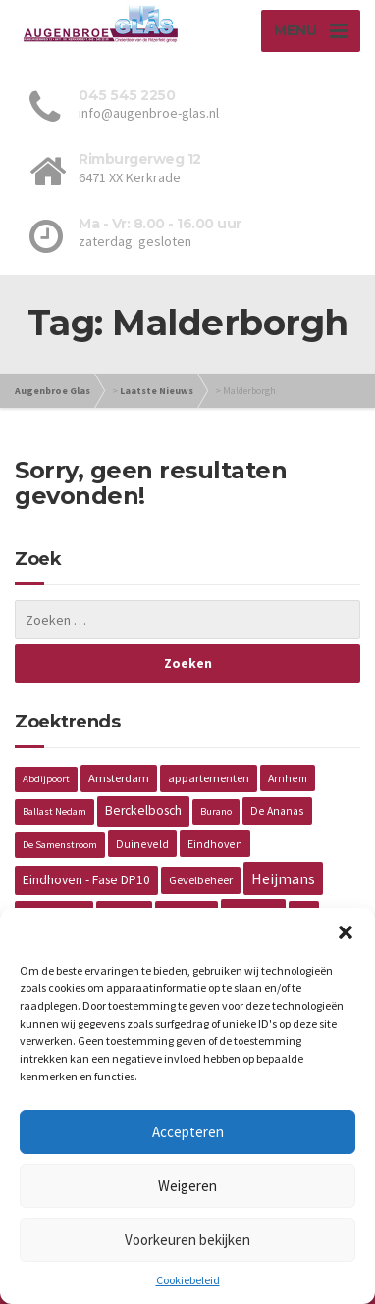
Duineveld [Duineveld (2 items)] (142, 843)
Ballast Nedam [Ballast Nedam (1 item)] (54, 811)
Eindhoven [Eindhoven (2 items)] (215, 843)
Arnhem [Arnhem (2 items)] (287, 778)
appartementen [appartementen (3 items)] (208, 778)
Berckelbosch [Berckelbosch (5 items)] (143, 810)
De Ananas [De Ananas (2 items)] (277, 810)
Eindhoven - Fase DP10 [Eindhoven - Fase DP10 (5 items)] (86, 880)
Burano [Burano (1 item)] (216, 811)
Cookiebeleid (188, 1280)
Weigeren (187, 1186)
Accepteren (188, 1132)
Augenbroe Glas (52, 390)
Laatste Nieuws (156, 390)
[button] (345, 932)
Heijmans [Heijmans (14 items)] (283, 878)
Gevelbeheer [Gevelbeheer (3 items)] (201, 880)
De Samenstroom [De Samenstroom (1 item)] (60, 844)
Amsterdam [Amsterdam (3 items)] (118, 778)
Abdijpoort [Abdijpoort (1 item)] (46, 779)
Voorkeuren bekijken (187, 1239)
